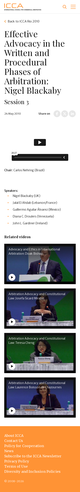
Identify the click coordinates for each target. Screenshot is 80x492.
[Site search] (64, 6)
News (9, 451)
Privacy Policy (16, 461)
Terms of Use (16, 466)
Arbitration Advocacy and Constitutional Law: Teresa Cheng (37, 341)
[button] (73, 6)
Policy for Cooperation (24, 446)
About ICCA (14, 435)
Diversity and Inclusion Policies (32, 471)
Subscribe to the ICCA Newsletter (32, 456)
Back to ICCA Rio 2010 (23, 21)
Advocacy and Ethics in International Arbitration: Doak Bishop (34, 251)
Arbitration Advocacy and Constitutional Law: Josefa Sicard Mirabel (37, 296)
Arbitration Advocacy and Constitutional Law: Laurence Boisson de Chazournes (37, 385)
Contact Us (13, 441)
